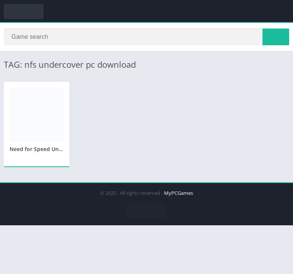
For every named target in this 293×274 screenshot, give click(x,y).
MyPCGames (178, 193)
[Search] (146, 37)
